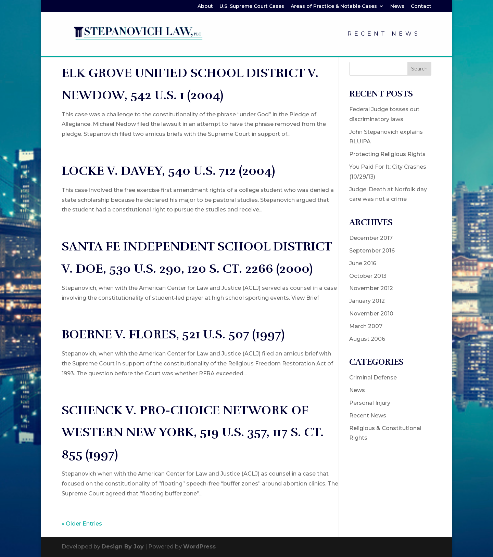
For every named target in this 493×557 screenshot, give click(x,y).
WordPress (199, 546)
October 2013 (368, 276)
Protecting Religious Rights (387, 154)
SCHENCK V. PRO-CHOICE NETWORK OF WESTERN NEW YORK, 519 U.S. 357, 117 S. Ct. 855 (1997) (193, 432)
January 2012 (367, 301)
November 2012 (371, 288)
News (397, 6)
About (205, 6)
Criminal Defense (373, 377)
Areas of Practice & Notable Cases (334, 6)
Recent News (383, 34)
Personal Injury (369, 403)
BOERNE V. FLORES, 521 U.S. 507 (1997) (173, 334)
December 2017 (371, 238)
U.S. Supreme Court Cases (251, 6)
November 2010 (371, 313)
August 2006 (367, 339)
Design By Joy (123, 546)
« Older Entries (82, 523)
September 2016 (372, 250)
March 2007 (365, 326)
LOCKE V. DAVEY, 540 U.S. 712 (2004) (168, 170)
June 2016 (362, 263)
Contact (421, 6)
